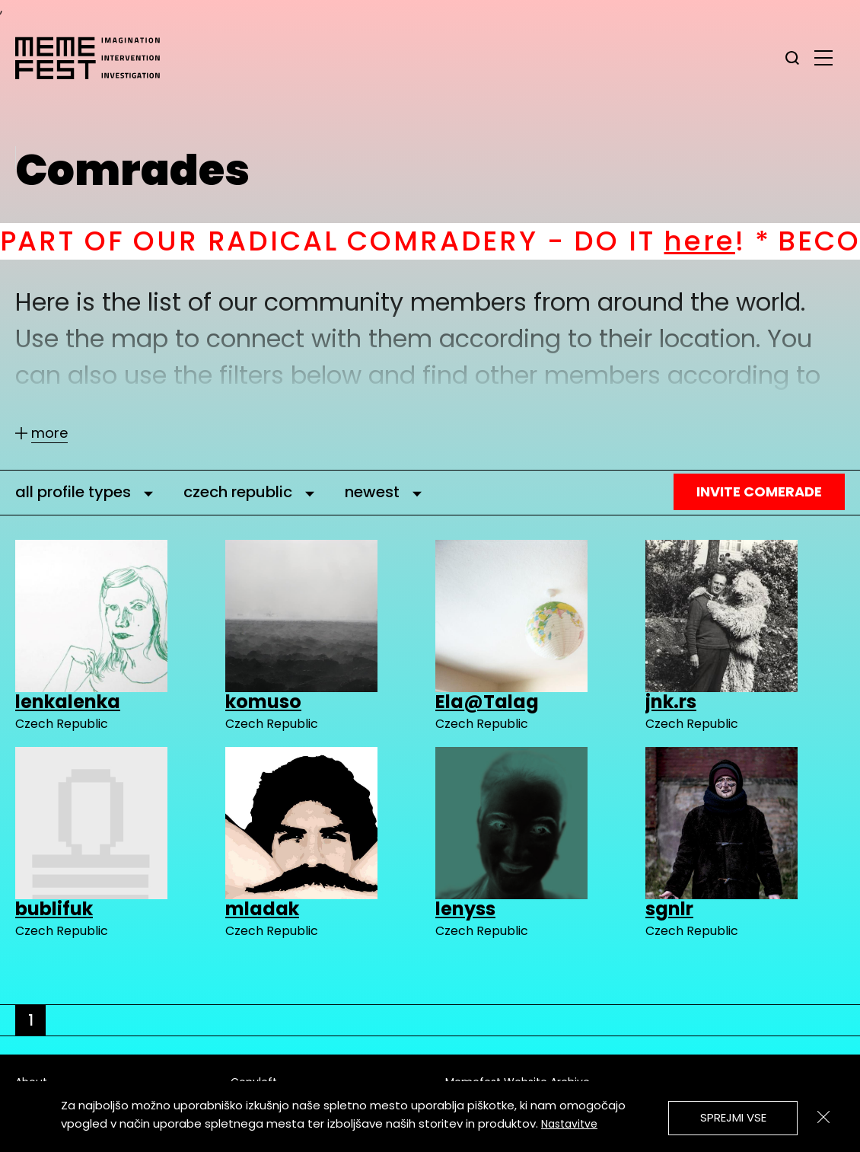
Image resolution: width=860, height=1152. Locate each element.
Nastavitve (569, 1123)
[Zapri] (823, 1117)
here (729, 241)
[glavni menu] (823, 57)
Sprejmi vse (733, 1117)
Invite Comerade (759, 491)
